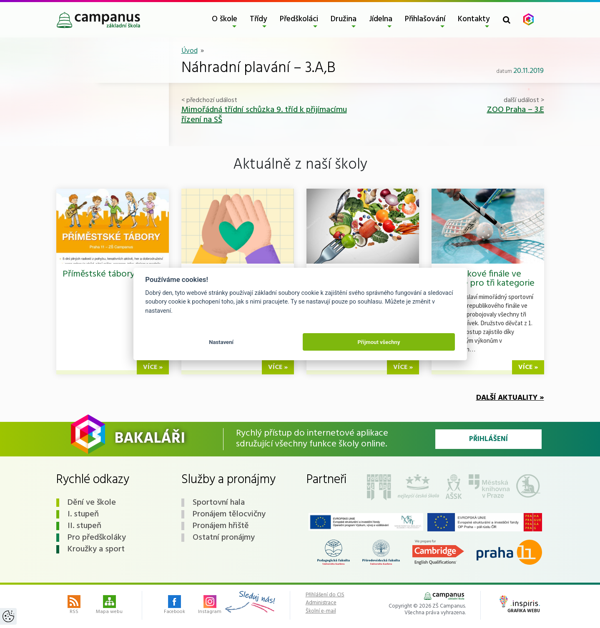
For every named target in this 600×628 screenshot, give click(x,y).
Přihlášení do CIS (325, 595)
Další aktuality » (510, 398)
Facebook (174, 605)
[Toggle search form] (506, 19)
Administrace (321, 603)
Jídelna (380, 19)
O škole (224, 19)
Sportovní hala (219, 502)
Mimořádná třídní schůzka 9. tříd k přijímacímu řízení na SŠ (264, 115)
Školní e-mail (321, 611)
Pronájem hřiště (221, 526)
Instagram (209, 605)
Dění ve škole (92, 502)
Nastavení (221, 342)
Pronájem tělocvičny (229, 514)
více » (153, 367)
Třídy (258, 19)
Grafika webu (520, 605)
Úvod (189, 51)
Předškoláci (299, 19)
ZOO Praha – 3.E (515, 110)
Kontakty (474, 19)
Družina (343, 19)
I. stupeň (83, 514)
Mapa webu (109, 605)
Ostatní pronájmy (224, 537)
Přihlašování (425, 19)
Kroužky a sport (96, 549)
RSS (74, 605)
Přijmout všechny (378, 342)
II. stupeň (84, 526)
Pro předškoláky (97, 537)
